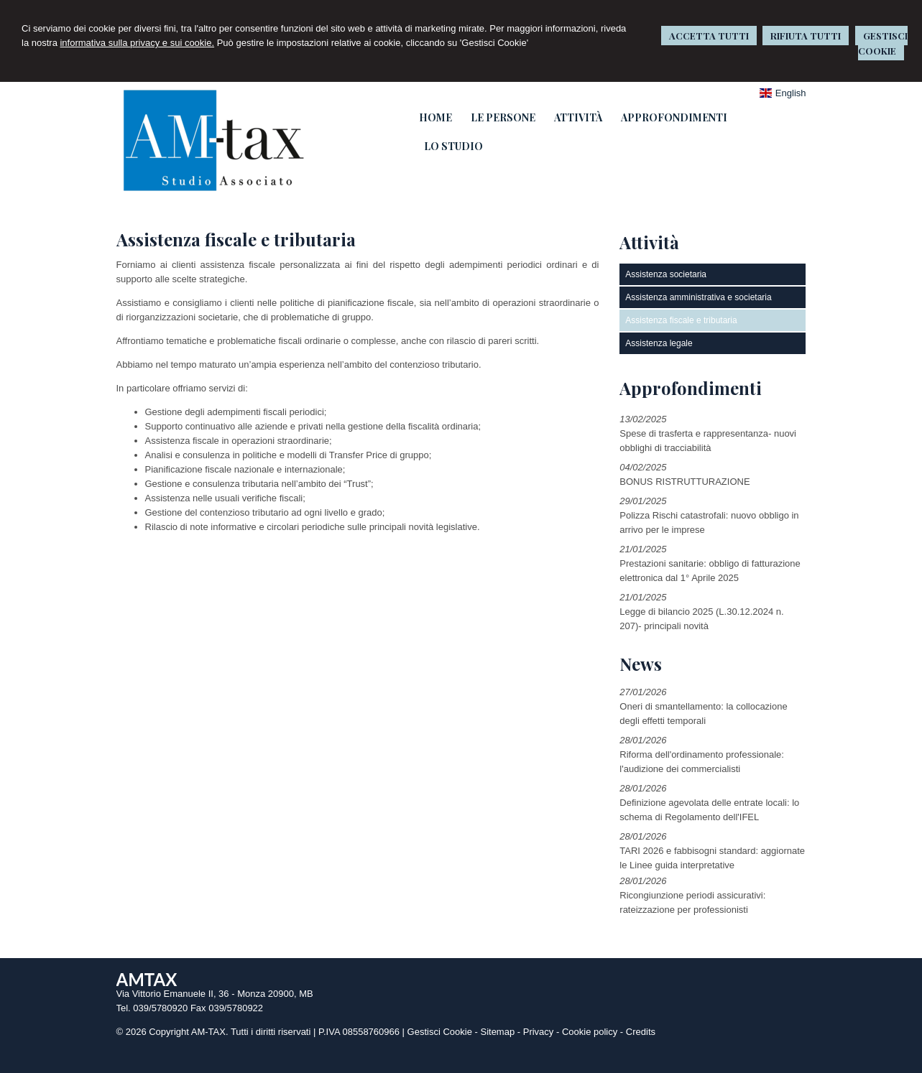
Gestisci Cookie (439, 1031)
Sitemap (497, 1031)
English (783, 93)
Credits (640, 1031)
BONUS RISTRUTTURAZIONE (684, 481)
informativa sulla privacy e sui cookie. (137, 42)
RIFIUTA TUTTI (805, 35)
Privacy (538, 1031)
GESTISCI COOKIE (883, 43)
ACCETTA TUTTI (709, 35)
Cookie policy (589, 1031)
